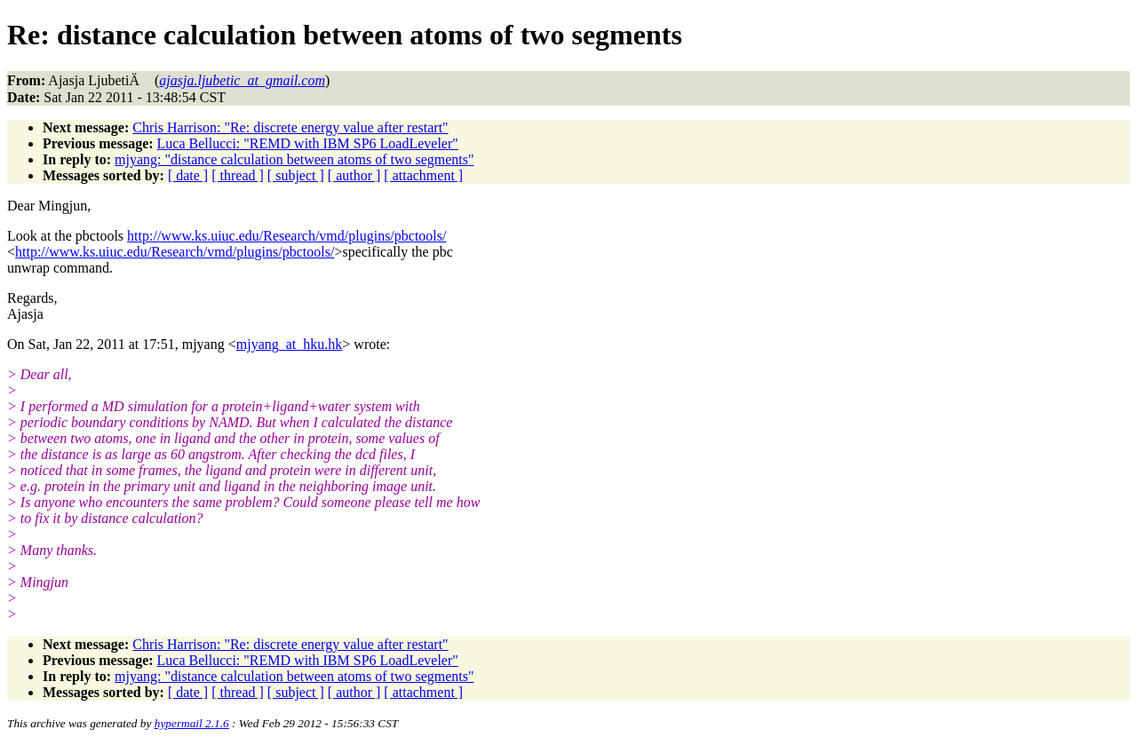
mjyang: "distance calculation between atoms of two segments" (294, 159)
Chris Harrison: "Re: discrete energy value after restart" (290, 127)
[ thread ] (237, 175)
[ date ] (188, 175)
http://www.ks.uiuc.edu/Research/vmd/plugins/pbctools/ (286, 235)
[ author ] (354, 175)
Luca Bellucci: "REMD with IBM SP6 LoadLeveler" (307, 143)
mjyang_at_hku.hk (289, 344)
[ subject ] (295, 175)
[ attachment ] (423, 175)
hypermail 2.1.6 (192, 723)
